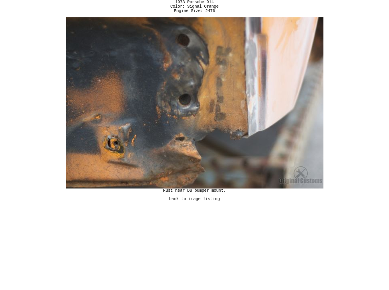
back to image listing (194, 204)
